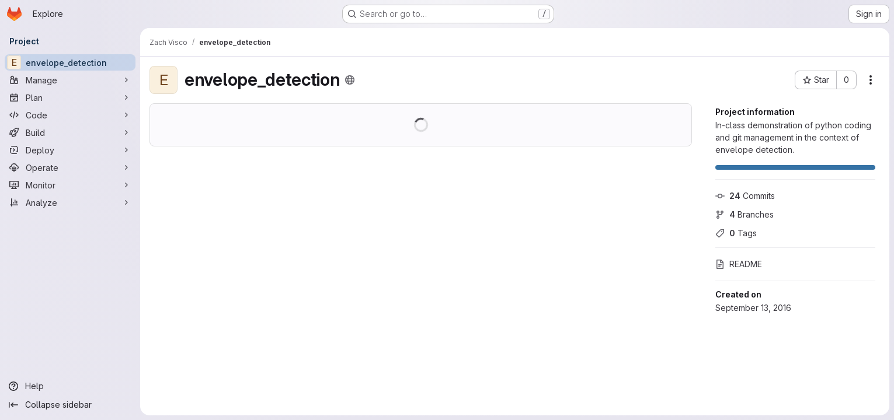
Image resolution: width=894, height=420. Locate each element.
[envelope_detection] (70, 62)
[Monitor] (70, 185)
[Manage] (70, 80)
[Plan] (70, 97)
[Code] (70, 115)
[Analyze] (70, 202)
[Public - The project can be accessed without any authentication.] (349, 80)
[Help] (70, 386)
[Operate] (70, 167)
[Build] (70, 132)
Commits (745, 196)
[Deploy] (70, 150)
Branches (744, 214)
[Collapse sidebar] (70, 405)
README (738, 264)
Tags (736, 233)
